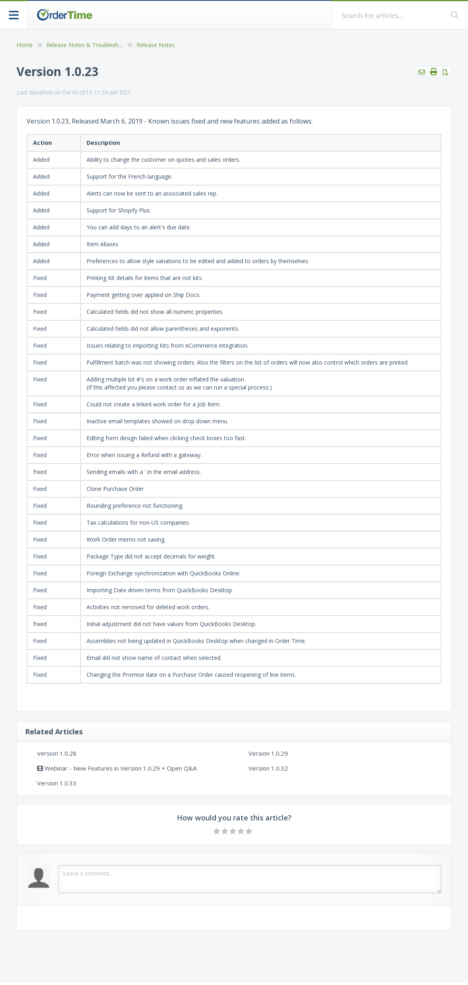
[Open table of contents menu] (14, 14)
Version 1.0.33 (57, 783)
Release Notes (156, 45)
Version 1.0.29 (268, 753)
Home (25, 45)
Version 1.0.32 (268, 768)
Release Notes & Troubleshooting (90, 45)
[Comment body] (249, 879)
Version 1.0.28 (57, 753)
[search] (391, 15)
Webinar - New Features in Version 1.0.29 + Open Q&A (117, 768)
